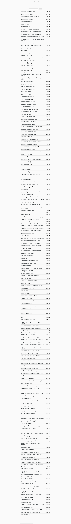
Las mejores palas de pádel (25, 378)
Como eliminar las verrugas (25, 162)
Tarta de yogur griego (24, 26)
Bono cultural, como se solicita (26, 488)
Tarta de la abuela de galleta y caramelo (27, 425)
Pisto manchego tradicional (25, 478)
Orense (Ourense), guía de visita (26, 385)
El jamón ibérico (23, 450)
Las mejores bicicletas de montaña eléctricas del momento (31, 443)
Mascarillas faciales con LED (26, 415)
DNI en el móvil (23, 235)
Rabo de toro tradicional (25, 152)
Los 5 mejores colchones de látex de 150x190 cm (29, 45)
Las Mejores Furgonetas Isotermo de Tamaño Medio (29, 494)
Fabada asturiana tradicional (26, 300)
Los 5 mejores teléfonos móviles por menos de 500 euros (30, 344)
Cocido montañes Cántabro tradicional (27, 485)
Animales (32, 19)
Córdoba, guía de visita (25, 303)
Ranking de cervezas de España (26, 319)
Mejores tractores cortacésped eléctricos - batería (29, 245)
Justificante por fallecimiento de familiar (27, 119)
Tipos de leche (23, 311)
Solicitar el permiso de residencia (26, 480)
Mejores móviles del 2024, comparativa (27, 184)
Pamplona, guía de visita (25, 99)
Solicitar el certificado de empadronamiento (28, 139)
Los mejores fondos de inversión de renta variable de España (31, 491)
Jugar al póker (23, 416)
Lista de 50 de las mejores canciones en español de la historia (31, 515)
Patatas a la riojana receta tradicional (27, 131)
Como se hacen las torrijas (25, 270)
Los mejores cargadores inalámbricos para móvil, (29, 326)
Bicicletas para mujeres (25, 186)
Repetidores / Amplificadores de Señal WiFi (28, 166)
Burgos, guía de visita (24, 63)
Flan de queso (23, 176)
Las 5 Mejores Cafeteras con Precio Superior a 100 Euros (30, 228)
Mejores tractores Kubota (25, 48)
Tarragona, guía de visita (25, 154)
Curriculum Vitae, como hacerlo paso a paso (28, 452)
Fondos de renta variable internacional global (28, 355)
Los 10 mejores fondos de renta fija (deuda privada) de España (31, 72)
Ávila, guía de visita (24, 177)
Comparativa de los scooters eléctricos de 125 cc (29, 219)
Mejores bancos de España (25, 161)
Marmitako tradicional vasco (25, 142)
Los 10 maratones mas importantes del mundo (28, 204)
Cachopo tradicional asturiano (26, 106)
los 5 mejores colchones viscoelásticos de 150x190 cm (30, 454)
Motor (34, 11)
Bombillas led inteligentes (25, 261)
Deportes (42, 36)
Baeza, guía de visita (24, 281)
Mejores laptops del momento (26, 421)
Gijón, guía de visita (24, 117)
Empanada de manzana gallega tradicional (28, 112)
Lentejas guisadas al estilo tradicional (27, 371)
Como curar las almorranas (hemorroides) (28, 260)
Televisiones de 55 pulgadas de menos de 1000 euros (30, 141)
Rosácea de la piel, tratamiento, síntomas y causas (29, 159)
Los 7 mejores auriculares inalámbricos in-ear (28, 240)
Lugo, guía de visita (24, 401)
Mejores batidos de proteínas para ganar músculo (29, 510)
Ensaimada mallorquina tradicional (26, 101)
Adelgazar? (32, 3)
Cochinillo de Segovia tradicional (26, 116)
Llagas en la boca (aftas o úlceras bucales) (28, 129)
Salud (28, 24)
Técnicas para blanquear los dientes (27, 408)
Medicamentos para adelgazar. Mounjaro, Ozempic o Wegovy (31, 380)
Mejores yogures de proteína (26, 233)
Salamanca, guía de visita (25, 167)
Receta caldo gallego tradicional (26, 89)
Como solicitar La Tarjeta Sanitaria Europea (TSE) (29, 174)
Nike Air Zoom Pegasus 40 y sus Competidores (29, 230)
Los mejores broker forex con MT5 (27, 263)
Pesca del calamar (24, 293)
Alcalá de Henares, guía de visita (26, 423)
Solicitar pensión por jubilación (26, 288)
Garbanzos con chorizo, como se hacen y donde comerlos (31, 433)
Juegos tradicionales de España (26, 413)
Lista (41, 217)
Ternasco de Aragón (24, 265)
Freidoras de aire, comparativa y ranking (28, 431)
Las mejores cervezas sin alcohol (26, 334)
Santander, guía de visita (25, 132)
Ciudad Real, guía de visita (25, 468)
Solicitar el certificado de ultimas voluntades (28, 445)
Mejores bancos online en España (26, 104)
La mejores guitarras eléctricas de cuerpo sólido (29, 31)
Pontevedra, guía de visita (25, 395)
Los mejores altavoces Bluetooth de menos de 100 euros (30, 418)
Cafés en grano (23, 197)
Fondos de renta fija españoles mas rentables (28, 512)
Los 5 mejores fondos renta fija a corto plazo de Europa (30, 42)
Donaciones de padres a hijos (26, 96)
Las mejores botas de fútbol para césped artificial (29, 337)
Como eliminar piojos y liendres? (26, 68)
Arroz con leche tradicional (25, 403)
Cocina (30, 26)
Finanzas (22, 40)
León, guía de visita (24, 391)
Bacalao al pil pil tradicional (25, 276)
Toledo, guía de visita (24, 441)
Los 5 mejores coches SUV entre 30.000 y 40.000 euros (30, 57)
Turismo (30, 21)
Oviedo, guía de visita (24, 370)
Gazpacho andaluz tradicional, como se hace (28, 280)
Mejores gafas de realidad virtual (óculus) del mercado (30, 481)
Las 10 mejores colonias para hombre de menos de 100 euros (31, 474)
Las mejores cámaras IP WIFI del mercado (28, 306)
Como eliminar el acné (25, 502)
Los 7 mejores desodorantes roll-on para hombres (29, 351)
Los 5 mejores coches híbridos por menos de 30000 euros (31, 363)
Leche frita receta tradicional (26, 81)
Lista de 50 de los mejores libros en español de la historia (30, 217)
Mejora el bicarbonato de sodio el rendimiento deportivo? (30, 238)
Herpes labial (23, 290)
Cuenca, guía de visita (24, 298)
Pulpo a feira (23, 189)
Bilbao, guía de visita (24, 406)
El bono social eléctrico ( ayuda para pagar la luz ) (29, 301)
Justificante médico (24, 514)
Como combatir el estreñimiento (26, 449)
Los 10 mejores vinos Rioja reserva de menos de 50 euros (30, 373)
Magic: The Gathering (24, 122)
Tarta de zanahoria (24, 356)
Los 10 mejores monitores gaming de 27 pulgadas (29, 411)
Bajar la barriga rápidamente (26, 194)
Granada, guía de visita (25, 436)
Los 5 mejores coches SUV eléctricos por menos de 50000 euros (32, 78)
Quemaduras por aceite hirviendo (26, 405)
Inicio (29, 3)
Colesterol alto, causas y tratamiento (27, 134)
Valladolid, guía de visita (25, 147)
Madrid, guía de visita (24, 476)
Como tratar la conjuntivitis (25, 499)
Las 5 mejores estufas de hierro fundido (27, 460)
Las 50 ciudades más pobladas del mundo (28, 459)
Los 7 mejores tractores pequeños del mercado (29, 243)
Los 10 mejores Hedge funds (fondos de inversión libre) (30, 464)
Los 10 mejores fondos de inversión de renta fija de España (31, 471)
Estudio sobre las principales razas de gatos (28, 455)
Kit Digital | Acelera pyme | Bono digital (27, 271)
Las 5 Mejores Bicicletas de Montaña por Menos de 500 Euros (31, 322)
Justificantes (41, 3)
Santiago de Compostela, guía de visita (27, 181)
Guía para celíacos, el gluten (26, 171)
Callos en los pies (24, 24)
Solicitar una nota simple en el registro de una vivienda (30, 509)
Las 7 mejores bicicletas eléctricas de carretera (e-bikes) (30, 36)
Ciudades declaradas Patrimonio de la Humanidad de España (31, 316)
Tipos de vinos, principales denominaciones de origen (30, 191)
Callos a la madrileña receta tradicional (27, 305)
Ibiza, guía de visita (24, 291)
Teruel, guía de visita (24, 50)
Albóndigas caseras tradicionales (26, 470)
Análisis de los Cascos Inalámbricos (27, 457)
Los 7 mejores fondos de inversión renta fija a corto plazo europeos (32, 39)
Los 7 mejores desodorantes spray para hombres (29, 350)
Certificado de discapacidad (25, 507)
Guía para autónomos (24, 169)
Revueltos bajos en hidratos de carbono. (28, 353)
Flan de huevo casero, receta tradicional (28, 361)
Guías (32, 96)
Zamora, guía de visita (24, 67)
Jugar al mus (23, 410)
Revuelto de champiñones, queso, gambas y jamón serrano (31, 420)
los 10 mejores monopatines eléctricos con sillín (29, 151)
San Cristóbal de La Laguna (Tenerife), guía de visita (30, 286)
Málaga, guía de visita (24, 94)
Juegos (30, 122)
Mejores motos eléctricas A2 (26, 14)
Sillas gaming (23, 258)
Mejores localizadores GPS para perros (27, 332)
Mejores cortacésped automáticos (26, 11)
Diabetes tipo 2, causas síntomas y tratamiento (29, 29)
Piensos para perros (24, 313)
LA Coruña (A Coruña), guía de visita (27, 77)
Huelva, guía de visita (24, 70)
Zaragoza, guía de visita (25, 137)
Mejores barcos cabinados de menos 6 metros (29, 16)
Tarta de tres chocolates (25, 58)
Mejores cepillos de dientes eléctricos (27, 144)
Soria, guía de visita (24, 375)
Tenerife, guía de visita (25, 53)
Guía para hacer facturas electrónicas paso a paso (29, 426)
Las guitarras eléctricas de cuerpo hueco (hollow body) (30, 339)
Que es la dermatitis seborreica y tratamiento (28, 486)
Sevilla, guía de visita (24, 114)
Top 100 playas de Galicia (25, 497)
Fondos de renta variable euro (26, 60)
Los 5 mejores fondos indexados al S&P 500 (28, 47)
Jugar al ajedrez (23, 283)
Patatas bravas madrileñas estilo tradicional (28, 146)
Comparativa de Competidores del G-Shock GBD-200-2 (30, 225)
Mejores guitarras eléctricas (25, 253)
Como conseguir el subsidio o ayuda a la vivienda (29, 182)
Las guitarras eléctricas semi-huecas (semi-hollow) (29, 342)
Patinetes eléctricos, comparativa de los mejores (29, 310)
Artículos (39, 31)
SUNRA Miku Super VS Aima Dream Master (28, 438)
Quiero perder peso (24, 214)
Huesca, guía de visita (24, 55)
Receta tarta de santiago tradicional (27, 43)
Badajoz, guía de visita (25, 365)
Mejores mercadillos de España (26, 149)
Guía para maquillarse (24, 308)
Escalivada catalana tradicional (26, 127)
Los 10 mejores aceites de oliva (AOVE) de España (29, 250)
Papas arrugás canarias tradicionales (27, 390)
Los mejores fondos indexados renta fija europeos (29, 328)
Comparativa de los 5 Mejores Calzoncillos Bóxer (29, 462)
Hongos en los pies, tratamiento (26, 266)
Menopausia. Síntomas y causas (26, 273)
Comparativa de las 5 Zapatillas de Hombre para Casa (30, 223)
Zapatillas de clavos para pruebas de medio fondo (29, 268)
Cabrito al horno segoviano (25, 65)
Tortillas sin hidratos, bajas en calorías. (27, 296)
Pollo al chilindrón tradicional (26, 255)
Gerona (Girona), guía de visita (26, 358)
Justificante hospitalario (25, 383)
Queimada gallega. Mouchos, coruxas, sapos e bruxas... (30, 393)
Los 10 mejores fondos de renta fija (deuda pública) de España (31, 74)
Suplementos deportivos (25, 187)
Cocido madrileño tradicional (26, 396)
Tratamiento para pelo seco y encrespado (28, 196)
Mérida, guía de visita (24, 164)
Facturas (36, 3)
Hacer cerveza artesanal (25, 172)
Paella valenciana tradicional (26, 202)
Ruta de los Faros (24, 206)
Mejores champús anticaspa (25, 430)
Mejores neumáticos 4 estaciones (26, 376)
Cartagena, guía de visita (25, 84)
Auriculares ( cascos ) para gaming (27, 428)
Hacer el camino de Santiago (26, 210)
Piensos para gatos (24, 505)
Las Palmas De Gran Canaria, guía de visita (28, 388)
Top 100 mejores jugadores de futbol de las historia (29, 126)
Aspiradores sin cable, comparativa (27, 157)
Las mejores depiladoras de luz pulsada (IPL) (28, 386)
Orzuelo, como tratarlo (25, 490)
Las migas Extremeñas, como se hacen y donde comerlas (30, 285)
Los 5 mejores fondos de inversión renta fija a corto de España (31, 465)
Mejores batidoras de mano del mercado (28, 368)
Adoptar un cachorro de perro (26, 124)
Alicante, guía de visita (25, 21)
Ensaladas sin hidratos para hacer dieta (27, 295)
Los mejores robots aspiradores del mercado (28, 275)
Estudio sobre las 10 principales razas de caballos (29, 315)
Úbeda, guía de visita (24, 278)
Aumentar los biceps (24, 248)
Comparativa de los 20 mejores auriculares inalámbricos (30, 504)
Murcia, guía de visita (24, 136)
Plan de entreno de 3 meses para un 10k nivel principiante (30, 199)
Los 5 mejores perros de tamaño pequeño (28, 325)
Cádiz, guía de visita (24, 398)
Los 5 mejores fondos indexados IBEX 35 (28, 52)
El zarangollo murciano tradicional (26, 86)
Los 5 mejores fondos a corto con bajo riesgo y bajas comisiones (32, 347)
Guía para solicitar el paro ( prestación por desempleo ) (30, 201)
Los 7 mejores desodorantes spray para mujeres (29, 34)
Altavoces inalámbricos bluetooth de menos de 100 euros (30, 381)
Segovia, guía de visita (25, 179)
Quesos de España (24, 447)
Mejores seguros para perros (26, 19)
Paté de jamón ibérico (24, 366)
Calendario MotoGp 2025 (25, 483)
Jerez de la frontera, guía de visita (26, 121)
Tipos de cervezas (24, 192)
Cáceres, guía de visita (25, 435)
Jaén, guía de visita (24, 91)
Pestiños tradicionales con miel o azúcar (28, 109)
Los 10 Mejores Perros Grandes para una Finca (29, 216)
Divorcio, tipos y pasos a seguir (26, 360)
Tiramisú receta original (25, 62)
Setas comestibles (24, 156)
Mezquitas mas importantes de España (27, 400)
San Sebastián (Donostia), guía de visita (27, 111)
